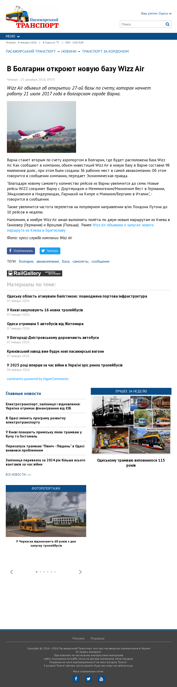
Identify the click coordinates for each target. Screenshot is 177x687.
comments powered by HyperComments (38, 378)
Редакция (97, 638)
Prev (11, 572)
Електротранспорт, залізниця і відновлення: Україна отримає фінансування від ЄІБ (43, 406)
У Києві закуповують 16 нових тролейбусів (45, 309)
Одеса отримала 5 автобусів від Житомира (45, 323)
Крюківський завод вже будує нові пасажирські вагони (55, 351)
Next (80, 572)
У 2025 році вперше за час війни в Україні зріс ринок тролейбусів (65, 365)
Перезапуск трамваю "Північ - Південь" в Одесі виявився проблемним (45, 448)
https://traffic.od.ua (43, 16)
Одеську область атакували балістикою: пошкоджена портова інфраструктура (77, 296)
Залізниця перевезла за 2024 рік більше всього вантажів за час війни (45, 462)
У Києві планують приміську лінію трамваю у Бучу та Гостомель (44, 434)
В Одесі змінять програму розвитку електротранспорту (36, 420)
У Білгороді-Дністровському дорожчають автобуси (53, 337)
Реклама (78, 638)
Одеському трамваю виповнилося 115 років (131, 463)
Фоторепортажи (46, 488)
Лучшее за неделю (131, 391)
